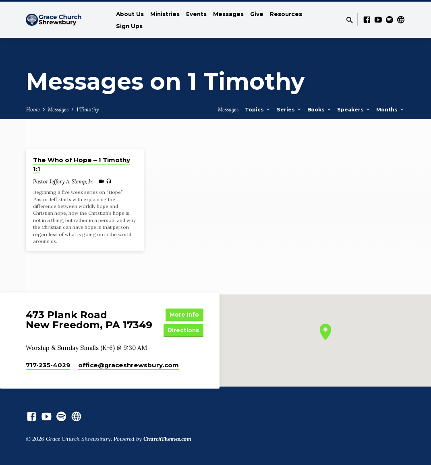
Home (33, 109)
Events (196, 14)
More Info (184, 313)
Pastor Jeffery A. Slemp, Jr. (63, 181)
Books (319, 110)
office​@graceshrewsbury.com (128, 365)
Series (289, 110)
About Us (130, 14)
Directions (184, 329)
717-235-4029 (48, 365)
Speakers (354, 110)
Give (256, 14)
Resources (286, 14)
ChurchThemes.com (167, 438)
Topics (258, 110)
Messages (228, 14)
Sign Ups (129, 26)
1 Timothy (88, 109)
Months (390, 110)
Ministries (165, 14)
